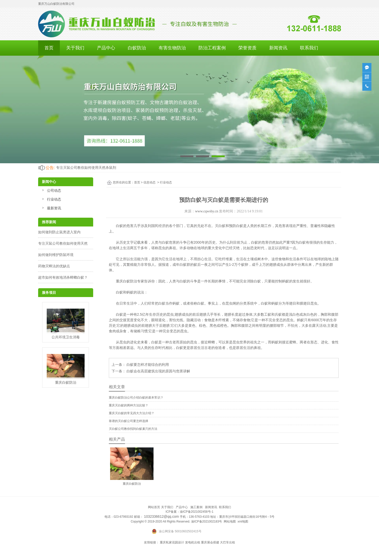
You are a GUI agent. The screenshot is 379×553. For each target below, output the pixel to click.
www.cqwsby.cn (206, 211)
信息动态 (149, 182)
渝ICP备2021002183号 (206, 521)
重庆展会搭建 (210, 542)
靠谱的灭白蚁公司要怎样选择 (128, 421)
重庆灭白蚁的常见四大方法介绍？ (131, 413)
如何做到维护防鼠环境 (55, 255)
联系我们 (309, 47)
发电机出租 (192, 542)
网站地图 (230, 521)
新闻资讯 (278, 47)
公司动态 (54, 190)
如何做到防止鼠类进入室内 (59, 232)
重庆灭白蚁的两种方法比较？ (128, 405)
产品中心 (106, 47)
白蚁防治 (137, 47)
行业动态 (54, 199)
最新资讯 (54, 208)
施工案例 (196, 507)
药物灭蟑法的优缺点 (54, 266)
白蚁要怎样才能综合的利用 (147, 365)
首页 (49, 47)
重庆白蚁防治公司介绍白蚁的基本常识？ (136, 397)
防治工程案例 (212, 47)
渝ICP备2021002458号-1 (196, 511)
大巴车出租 (227, 542)
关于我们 (75, 47)
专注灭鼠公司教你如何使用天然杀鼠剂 (86, 168)
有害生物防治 (172, 47)
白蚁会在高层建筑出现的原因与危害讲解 (158, 371)
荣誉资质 (247, 47)
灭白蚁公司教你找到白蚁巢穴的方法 (133, 429)
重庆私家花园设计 (172, 542)
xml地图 (243, 521)
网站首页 (154, 507)
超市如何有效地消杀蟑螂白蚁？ (63, 277)
